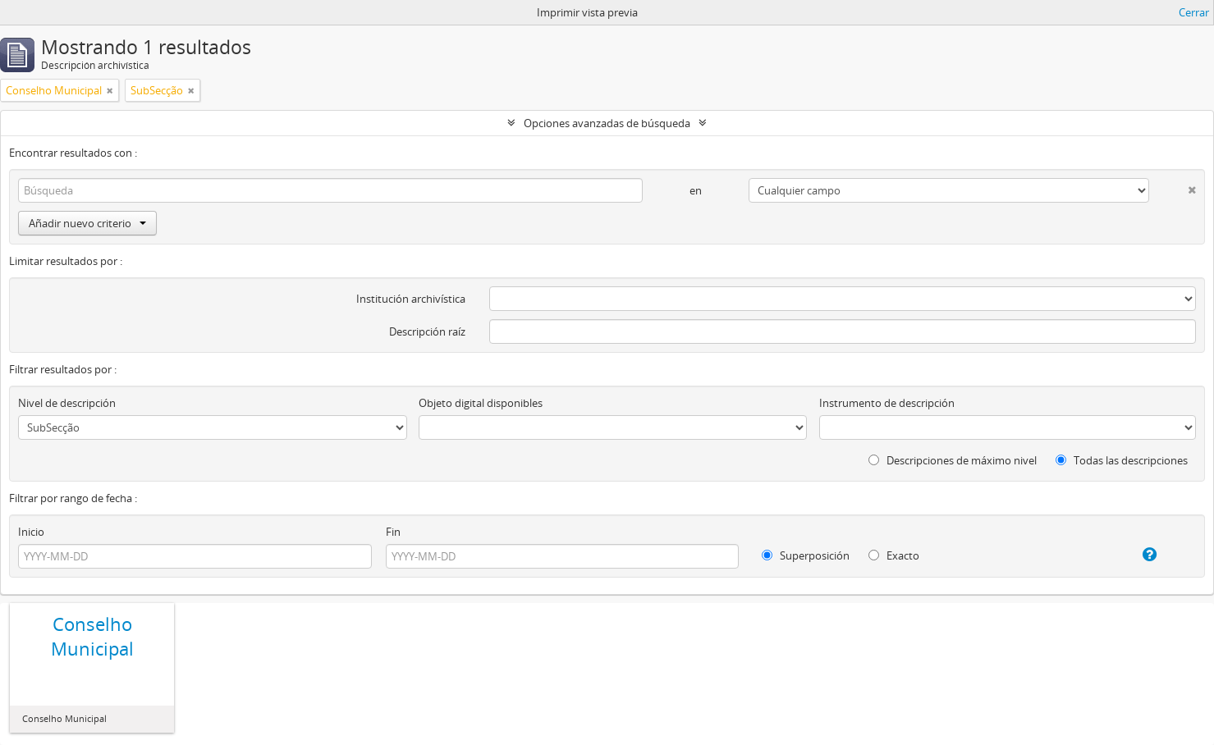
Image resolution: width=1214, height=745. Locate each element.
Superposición (806, 555)
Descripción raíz (427, 331)
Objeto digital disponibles (481, 402)
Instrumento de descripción (887, 402)
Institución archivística (410, 298)
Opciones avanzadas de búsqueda (607, 123)
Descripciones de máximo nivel (952, 460)
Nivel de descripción (67, 402)
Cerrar (1194, 12)
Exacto (893, 555)
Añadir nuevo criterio (87, 223)
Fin (393, 531)
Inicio (31, 531)
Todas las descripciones (1122, 460)
